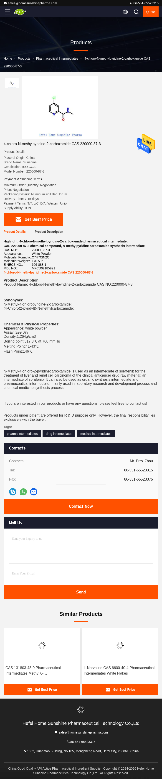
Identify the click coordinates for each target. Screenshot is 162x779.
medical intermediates (95, 434)
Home (8, 58)
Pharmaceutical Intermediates (57, 58)
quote (150, 12)
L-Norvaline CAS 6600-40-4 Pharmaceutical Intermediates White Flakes (119, 670)
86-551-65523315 (144, 3)
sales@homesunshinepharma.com (30, 3)
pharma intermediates (22, 434)
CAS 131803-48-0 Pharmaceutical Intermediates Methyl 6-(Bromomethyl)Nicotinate (33, 671)
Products (24, 58)
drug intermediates (59, 434)
